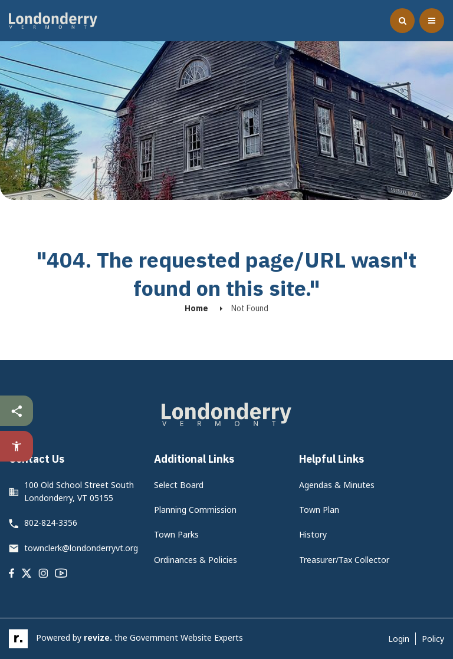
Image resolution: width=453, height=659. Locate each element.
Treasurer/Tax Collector (344, 559)
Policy (433, 638)
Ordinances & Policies (195, 559)
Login (398, 638)
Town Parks (176, 534)
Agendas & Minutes (337, 484)
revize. (98, 637)
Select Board (178, 484)
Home (196, 308)
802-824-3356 (50, 522)
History (313, 534)
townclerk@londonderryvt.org (81, 547)
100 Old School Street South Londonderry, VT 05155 (79, 491)
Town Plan (319, 509)
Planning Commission (195, 509)
